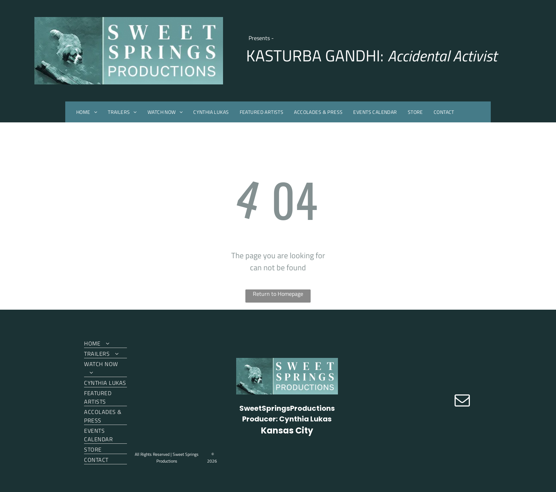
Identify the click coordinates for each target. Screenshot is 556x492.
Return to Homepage (278, 293)
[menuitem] (86, 112)
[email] (462, 401)
